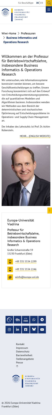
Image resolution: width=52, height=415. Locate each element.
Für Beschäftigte (25, 2)
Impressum (22, 347)
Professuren (28, 33)
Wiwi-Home (9, 33)
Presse (19, 362)
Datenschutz (22, 351)
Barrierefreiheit (24, 355)
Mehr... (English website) (35, 136)
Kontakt (20, 344)
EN (41, 2)
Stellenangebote (25, 358)
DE (37, 2)
